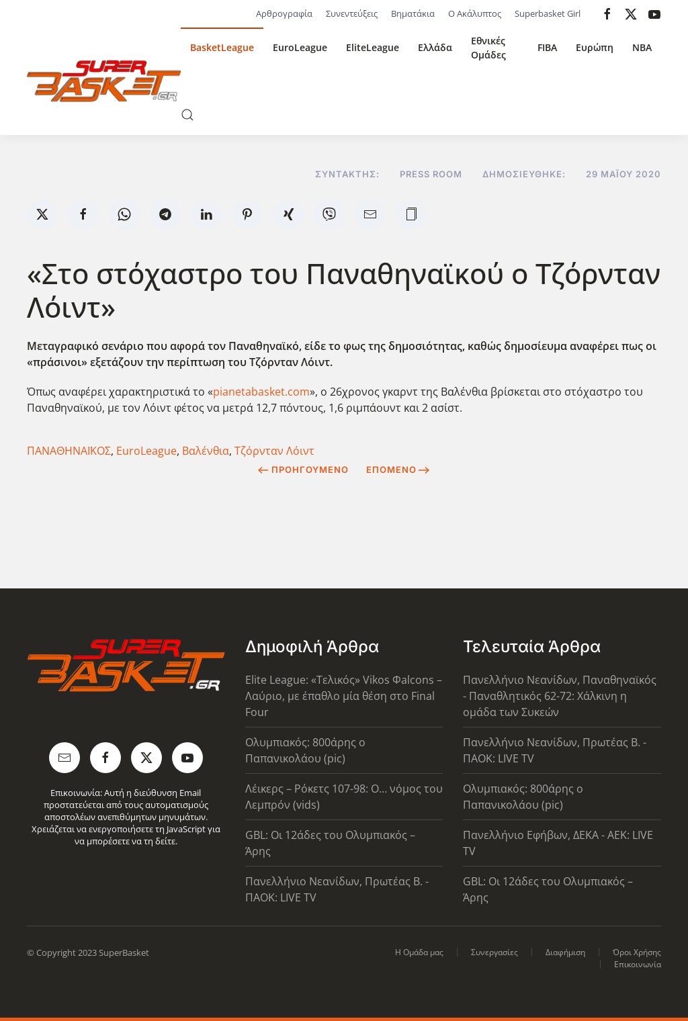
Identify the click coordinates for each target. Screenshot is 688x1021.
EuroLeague (300, 47)
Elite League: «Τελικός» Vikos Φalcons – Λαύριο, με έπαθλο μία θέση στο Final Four (343, 695)
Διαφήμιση (565, 952)
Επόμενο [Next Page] (398, 469)
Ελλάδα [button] (435, 47)
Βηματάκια (413, 13)
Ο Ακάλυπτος (474, 13)
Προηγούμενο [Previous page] (303, 469)
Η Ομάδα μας (419, 952)
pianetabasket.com (261, 391)
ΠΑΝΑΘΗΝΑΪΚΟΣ (69, 450)
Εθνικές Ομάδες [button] (488, 47)
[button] (187, 115)
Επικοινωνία (637, 964)
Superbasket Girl (547, 13)
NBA (642, 47)
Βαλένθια (205, 450)
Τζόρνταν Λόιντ (274, 450)
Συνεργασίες (494, 952)
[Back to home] (104, 81)
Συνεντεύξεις (352, 13)
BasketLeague (222, 47)
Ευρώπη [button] (594, 47)
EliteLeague (372, 47)
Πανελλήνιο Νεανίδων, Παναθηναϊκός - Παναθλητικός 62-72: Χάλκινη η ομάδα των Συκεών (559, 695)
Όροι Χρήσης (637, 952)
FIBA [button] (547, 47)
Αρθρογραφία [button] (284, 13)
